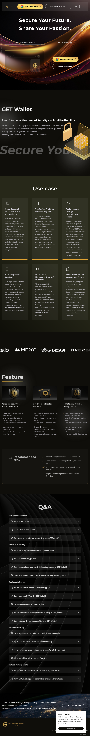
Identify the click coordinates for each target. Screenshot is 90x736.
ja (76, 7)
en (83, 7)
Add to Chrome (29, 6)
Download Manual (57, 7)
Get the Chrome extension (25, 42)
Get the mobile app (65, 42)
